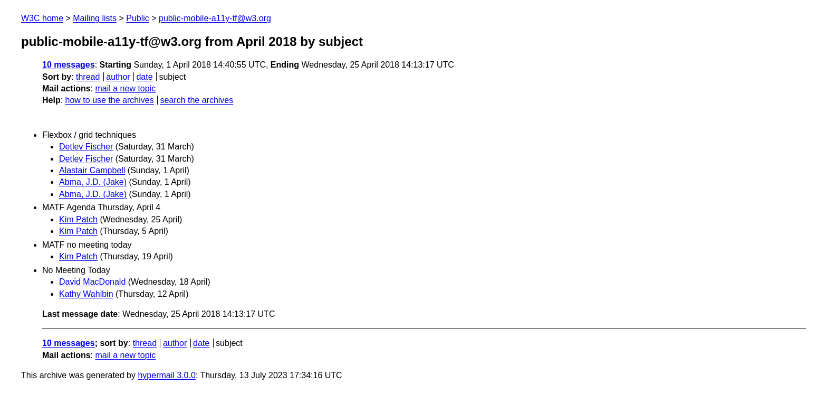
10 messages (68, 64)
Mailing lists (95, 18)
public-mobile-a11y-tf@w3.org (215, 18)
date (144, 76)
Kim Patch (78, 219)
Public (137, 18)
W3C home (42, 18)
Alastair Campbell (92, 170)
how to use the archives (109, 100)
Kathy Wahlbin (86, 293)
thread (88, 76)
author (118, 76)
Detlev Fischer (86, 146)
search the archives (197, 100)
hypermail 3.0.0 (166, 375)
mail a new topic (125, 88)
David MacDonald (92, 281)
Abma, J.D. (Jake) (93, 181)
